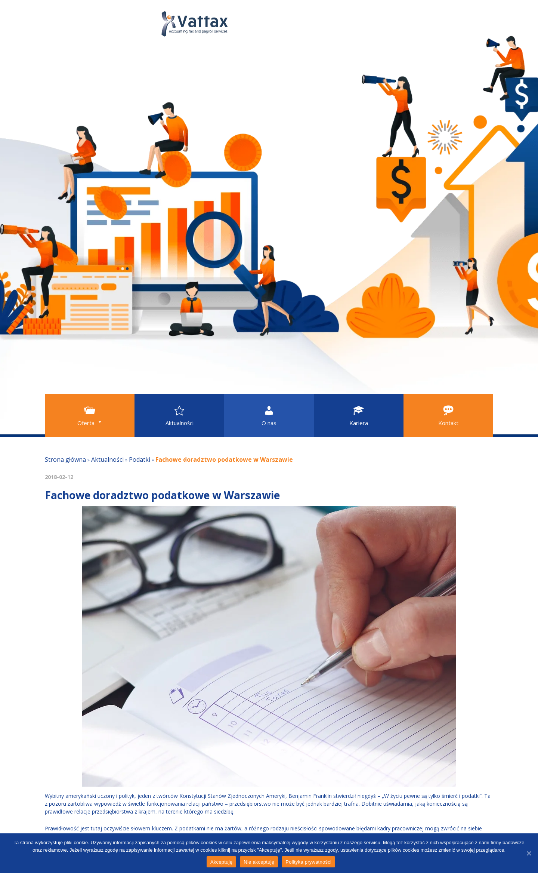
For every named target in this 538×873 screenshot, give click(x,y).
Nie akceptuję (259, 862)
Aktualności (107, 459)
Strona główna (65, 459)
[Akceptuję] (528, 853)
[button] (89, 415)
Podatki (139, 459)
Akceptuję (221, 862)
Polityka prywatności (308, 862)
